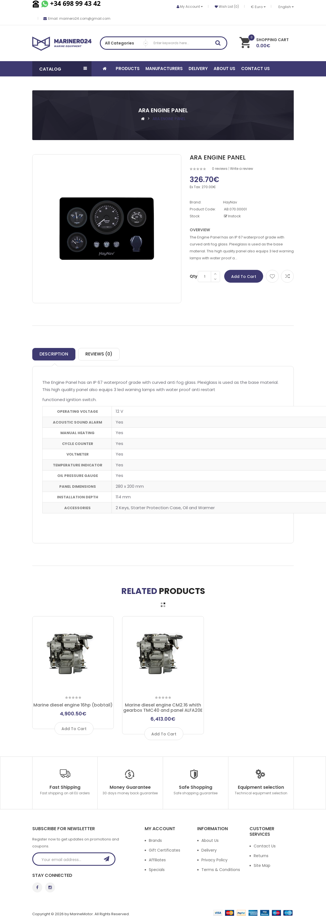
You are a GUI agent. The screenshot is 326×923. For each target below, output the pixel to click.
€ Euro (258, 6)
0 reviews (220, 168)
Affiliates (157, 860)
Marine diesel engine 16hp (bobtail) (73, 705)
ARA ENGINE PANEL (169, 118)
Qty (193, 276)
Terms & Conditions (220, 869)
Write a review (241, 168)
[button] (62, 68)
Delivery (209, 850)
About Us (210, 840)
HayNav (230, 202)
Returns (261, 856)
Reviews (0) (98, 354)
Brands (155, 840)
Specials (157, 869)
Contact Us (265, 846)
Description (53, 354)
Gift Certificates (164, 850)
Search (219, 44)
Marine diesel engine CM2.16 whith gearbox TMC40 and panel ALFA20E (162, 707)
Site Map (262, 865)
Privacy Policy (214, 860)
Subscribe (108, 858)
